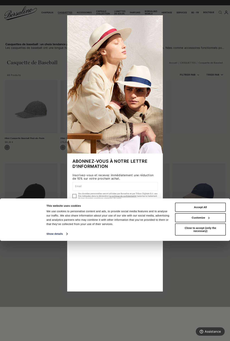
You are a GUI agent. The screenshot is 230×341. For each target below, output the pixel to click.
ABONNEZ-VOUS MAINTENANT (115, 208)
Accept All (200, 307)
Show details (54, 334)
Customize (200, 317)
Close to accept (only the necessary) (200, 330)
